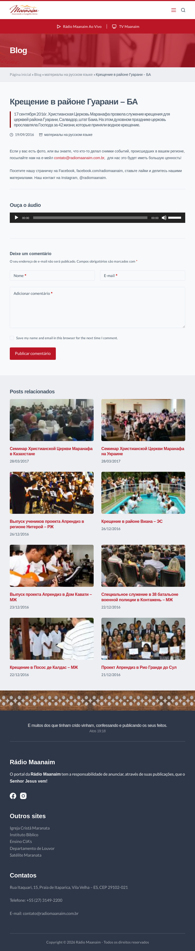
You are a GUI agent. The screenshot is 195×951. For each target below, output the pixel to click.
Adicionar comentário (33, 293)
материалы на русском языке (69, 74)
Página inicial (20, 74)
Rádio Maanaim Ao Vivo (79, 26)
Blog (37, 74)
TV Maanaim (125, 26)
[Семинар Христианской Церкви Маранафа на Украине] (143, 420)
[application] (97, 218)
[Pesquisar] (183, 10)
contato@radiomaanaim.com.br (79, 158)
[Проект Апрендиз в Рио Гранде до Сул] (143, 639)
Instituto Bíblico (24, 834)
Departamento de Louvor (32, 848)
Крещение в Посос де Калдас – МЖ (44, 667)
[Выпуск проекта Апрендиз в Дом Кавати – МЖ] (52, 566)
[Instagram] (23, 796)
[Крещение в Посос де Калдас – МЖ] (52, 639)
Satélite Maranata (25, 854)
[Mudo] (164, 217)
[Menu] (173, 10)
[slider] (90, 217)
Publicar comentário (33, 353)
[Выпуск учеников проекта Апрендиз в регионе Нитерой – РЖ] (52, 493)
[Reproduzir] (16, 217)
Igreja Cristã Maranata (30, 827)
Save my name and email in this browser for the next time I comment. (67, 338)
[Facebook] (13, 796)
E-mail (110, 275)
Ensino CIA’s (21, 841)
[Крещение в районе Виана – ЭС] (143, 493)
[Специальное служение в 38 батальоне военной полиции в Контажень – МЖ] (143, 566)
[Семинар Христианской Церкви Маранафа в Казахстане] (52, 420)
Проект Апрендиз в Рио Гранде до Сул (138, 667)
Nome (20, 275)
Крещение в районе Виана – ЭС (132, 521)
